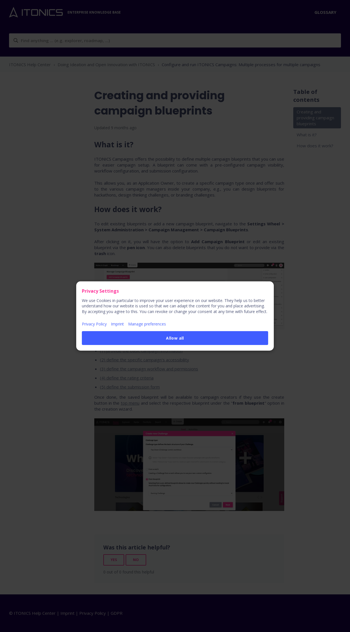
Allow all (175, 338)
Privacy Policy (94, 324)
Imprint (117, 324)
